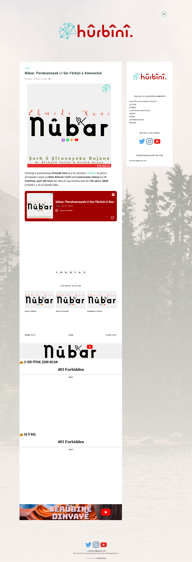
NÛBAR (27, 68)
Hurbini (29, 79)
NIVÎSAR (132, 113)
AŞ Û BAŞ (132, 104)
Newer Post (30, 335)
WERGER (132, 123)
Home (70, 335)
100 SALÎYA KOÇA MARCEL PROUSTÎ (143, 101)
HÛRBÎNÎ (132, 107)
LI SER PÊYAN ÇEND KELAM (139, 110)
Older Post (111, 335)
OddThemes (101, 558)
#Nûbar (91, 173)
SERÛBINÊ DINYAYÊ (136, 119)
